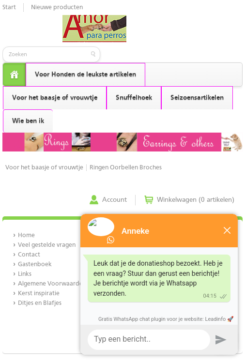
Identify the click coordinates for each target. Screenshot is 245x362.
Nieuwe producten (57, 7)
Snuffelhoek (134, 97)
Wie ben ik (28, 121)
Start (9, 7)
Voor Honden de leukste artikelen (85, 74)
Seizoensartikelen (197, 97)
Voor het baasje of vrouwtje (54, 97)
